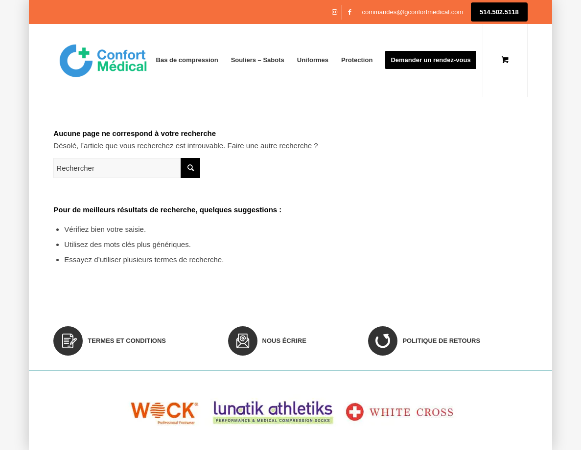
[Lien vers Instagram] (334, 12)
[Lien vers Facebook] (349, 12)
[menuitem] (187, 60)
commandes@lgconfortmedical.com (412, 12)
